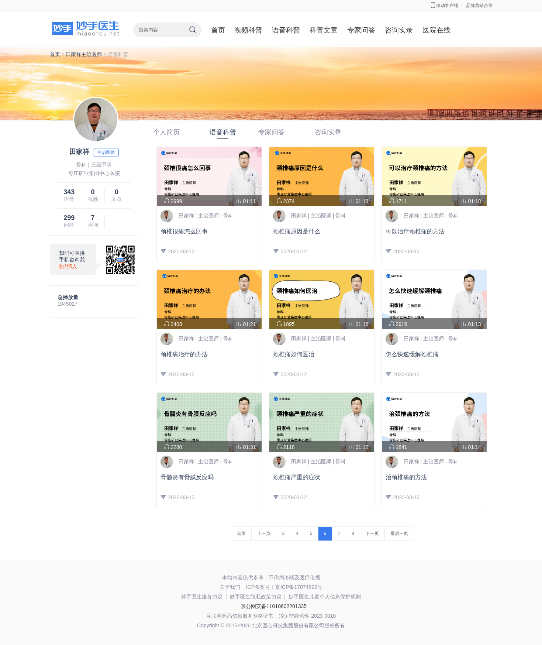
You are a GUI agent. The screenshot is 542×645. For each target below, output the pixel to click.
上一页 (263, 533)
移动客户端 (444, 5)
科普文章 (324, 30)
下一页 (372, 533)
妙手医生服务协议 (201, 597)
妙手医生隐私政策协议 (256, 597)
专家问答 (361, 30)
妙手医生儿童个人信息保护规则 (325, 597)
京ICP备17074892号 (298, 587)
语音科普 (286, 30)
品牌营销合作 (479, 5)
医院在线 (436, 30)
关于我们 (230, 587)
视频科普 (248, 30)
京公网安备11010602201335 (274, 606)
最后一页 (399, 533)
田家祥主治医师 (84, 54)
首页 (218, 30)
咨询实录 (399, 30)
